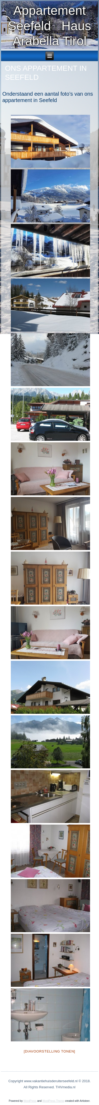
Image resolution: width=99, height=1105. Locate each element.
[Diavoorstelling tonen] (49, 1051)
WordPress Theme (53, 1100)
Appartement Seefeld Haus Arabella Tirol (49, 25)
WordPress (29, 1100)
